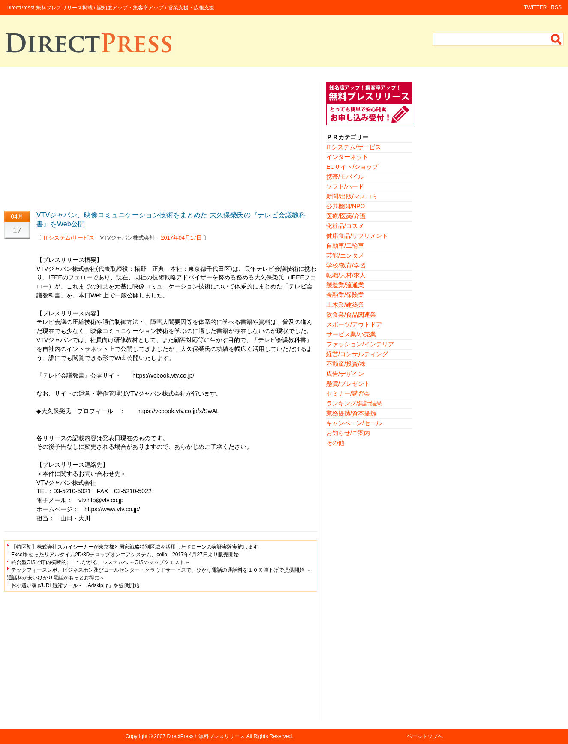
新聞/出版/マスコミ (352, 196)
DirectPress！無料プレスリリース (206, 736)
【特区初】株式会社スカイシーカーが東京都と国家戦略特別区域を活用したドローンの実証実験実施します (134, 547)
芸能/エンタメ (345, 255)
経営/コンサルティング (357, 354)
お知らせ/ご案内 (348, 432)
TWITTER (535, 7)
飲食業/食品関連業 (351, 314)
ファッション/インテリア (360, 344)
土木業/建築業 (345, 304)
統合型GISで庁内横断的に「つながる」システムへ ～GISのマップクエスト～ (100, 562)
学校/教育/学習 (346, 265)
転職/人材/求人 (346, 275)
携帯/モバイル (345, 176)
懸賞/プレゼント (348, 383)
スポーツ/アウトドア (354, 324)
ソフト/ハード (345, 186)
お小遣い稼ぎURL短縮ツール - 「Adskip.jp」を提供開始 (75, 585)
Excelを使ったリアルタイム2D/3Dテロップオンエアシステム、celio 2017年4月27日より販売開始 (125, 555)
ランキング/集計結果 (354, 403)
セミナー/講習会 (348, 393)
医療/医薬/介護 (346, 216)
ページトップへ (425, 736)
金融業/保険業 (345, 294)
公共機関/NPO (345, 206)
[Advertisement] (160, 142)
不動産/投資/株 (346, 363)
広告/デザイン (345, 373)
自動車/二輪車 (345, 245)
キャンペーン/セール (354, 423)
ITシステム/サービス (69, 237)
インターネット (347, 156)
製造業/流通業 (345, 285)
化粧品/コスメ (345, 225)
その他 (335, 442)
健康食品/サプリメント (357, 235)
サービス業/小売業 (351, 334)
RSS (556, 7)
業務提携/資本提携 (351, 413)
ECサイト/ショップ (352, 166)
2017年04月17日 (181, 237)
